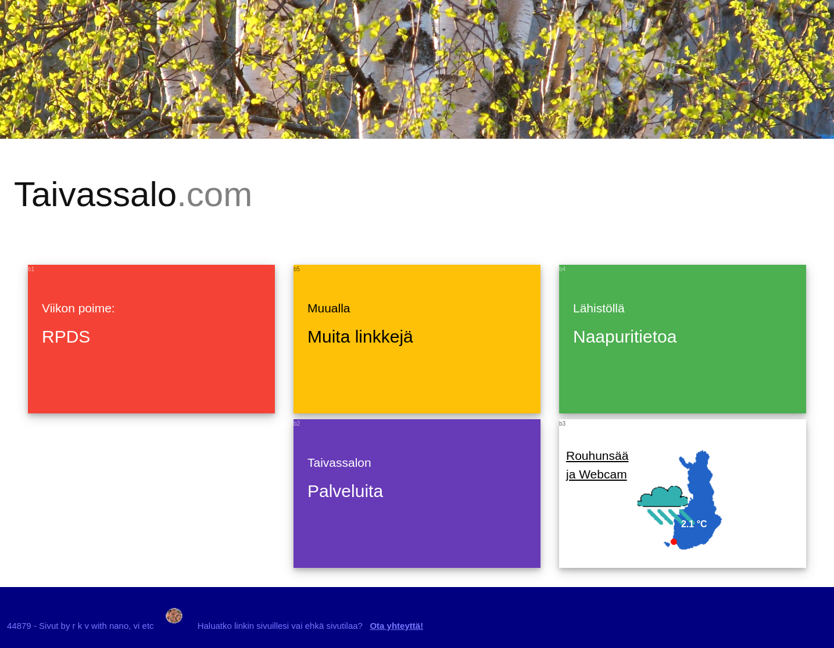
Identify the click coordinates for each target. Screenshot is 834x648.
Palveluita (345, 491)
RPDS (66, 336)
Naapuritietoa (624, 336)
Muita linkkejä (360, 336)
